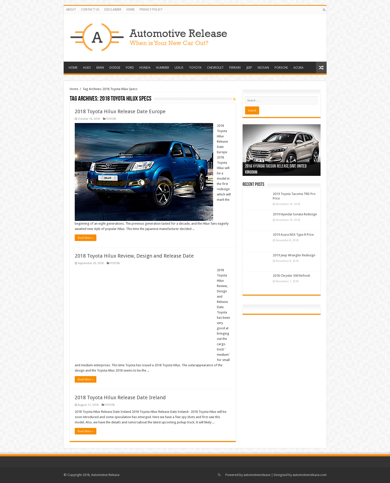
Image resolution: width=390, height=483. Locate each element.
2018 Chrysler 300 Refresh (291, 275)
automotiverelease (257, 475)
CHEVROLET (215, 67)
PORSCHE (281, 67)
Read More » (86, 237)
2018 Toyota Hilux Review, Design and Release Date (134, 256)
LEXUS (179, 67)
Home (74, 89)
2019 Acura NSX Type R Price (293, 234)
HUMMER (162, 67)
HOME (130, 9)
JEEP (249, 67)
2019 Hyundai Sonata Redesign (295, 214)
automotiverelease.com (310, 475)
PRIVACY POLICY (151, 9)
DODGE (114, 67)
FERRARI (235, 67)
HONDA (144, 67)
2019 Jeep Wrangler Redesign (294, 255)
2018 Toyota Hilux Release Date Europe (120, 111)
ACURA (298, 67)
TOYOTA (195, 67)
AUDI (87, 67)
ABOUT (71, 9)
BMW (100, 67)
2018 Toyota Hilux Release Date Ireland (120, 397)
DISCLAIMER (112, 9)
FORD (130, 67)
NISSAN (263, 67)
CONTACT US (90, 9)
